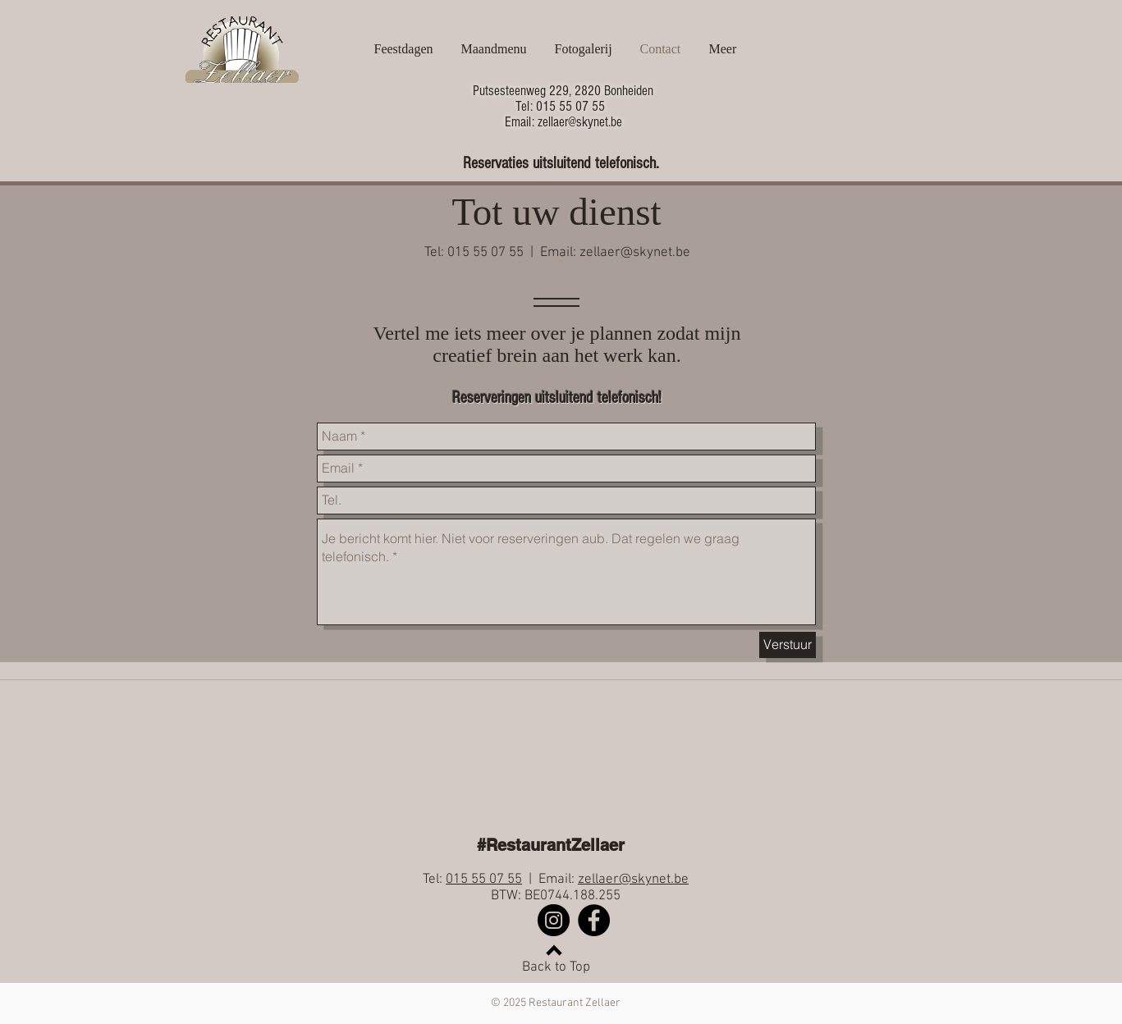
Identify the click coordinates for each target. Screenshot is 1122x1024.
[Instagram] (554, 920)
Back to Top (556, 967)
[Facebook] (594, 920)
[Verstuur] (787, 645)
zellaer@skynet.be (634, 253)
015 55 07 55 (484, 879)
